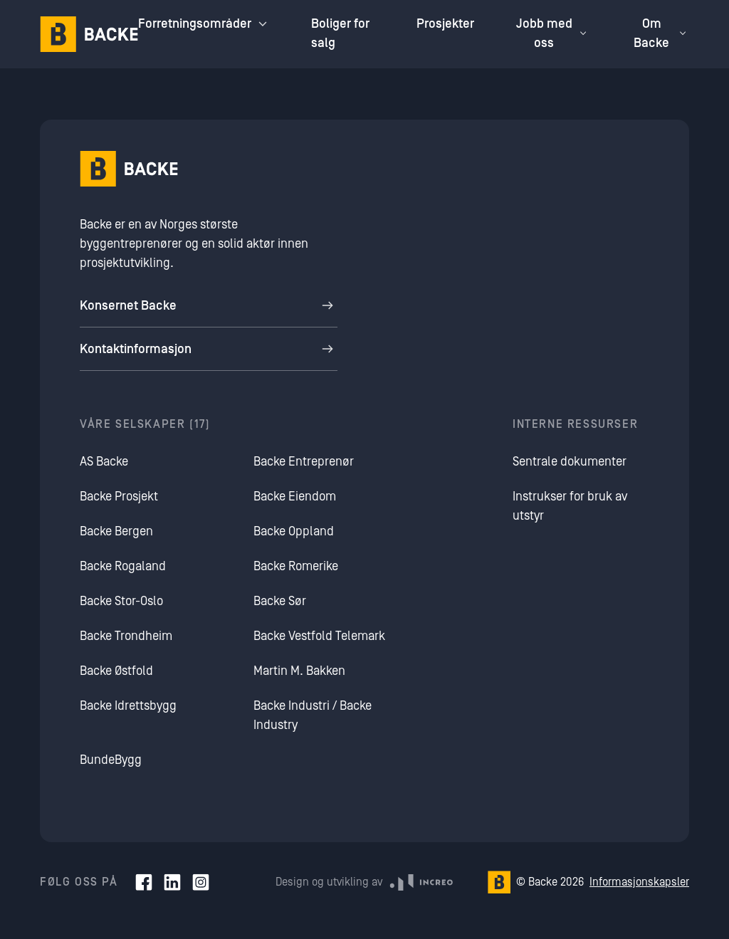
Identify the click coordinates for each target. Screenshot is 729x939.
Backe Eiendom (294, 496)
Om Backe (661, 33)
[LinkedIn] (172, 882)
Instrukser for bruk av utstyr (570, 506)
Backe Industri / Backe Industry (312, 715)
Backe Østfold (116, 670)
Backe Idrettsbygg (128, 705)
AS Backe (104, 461)
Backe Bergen (116, 531)
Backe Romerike (295, 566)
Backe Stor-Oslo (121, 601)
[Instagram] (200, 882)
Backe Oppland (293, 531)
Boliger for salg (340, 33)
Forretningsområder (204, 24)
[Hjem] (89, 34)
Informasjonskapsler (639, 882)
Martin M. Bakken (299, 670)
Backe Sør (279, 601)
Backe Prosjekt (119, 496)
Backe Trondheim (126, 636)
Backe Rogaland (123, 566)
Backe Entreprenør (303, 461)
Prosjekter (445, 23)
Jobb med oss (553, 33)
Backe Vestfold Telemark (319, 636)
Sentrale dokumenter (569, 461)
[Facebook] (143, 882)
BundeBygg (111, 759)
